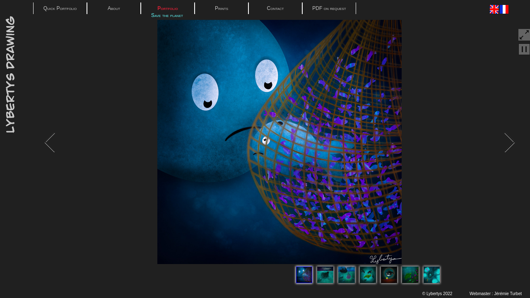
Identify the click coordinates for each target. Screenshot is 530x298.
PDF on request (329, 8)
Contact (275, 8)
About (114, 8)
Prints (221, 8)
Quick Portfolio (60, 8)
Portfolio (167, 8)
